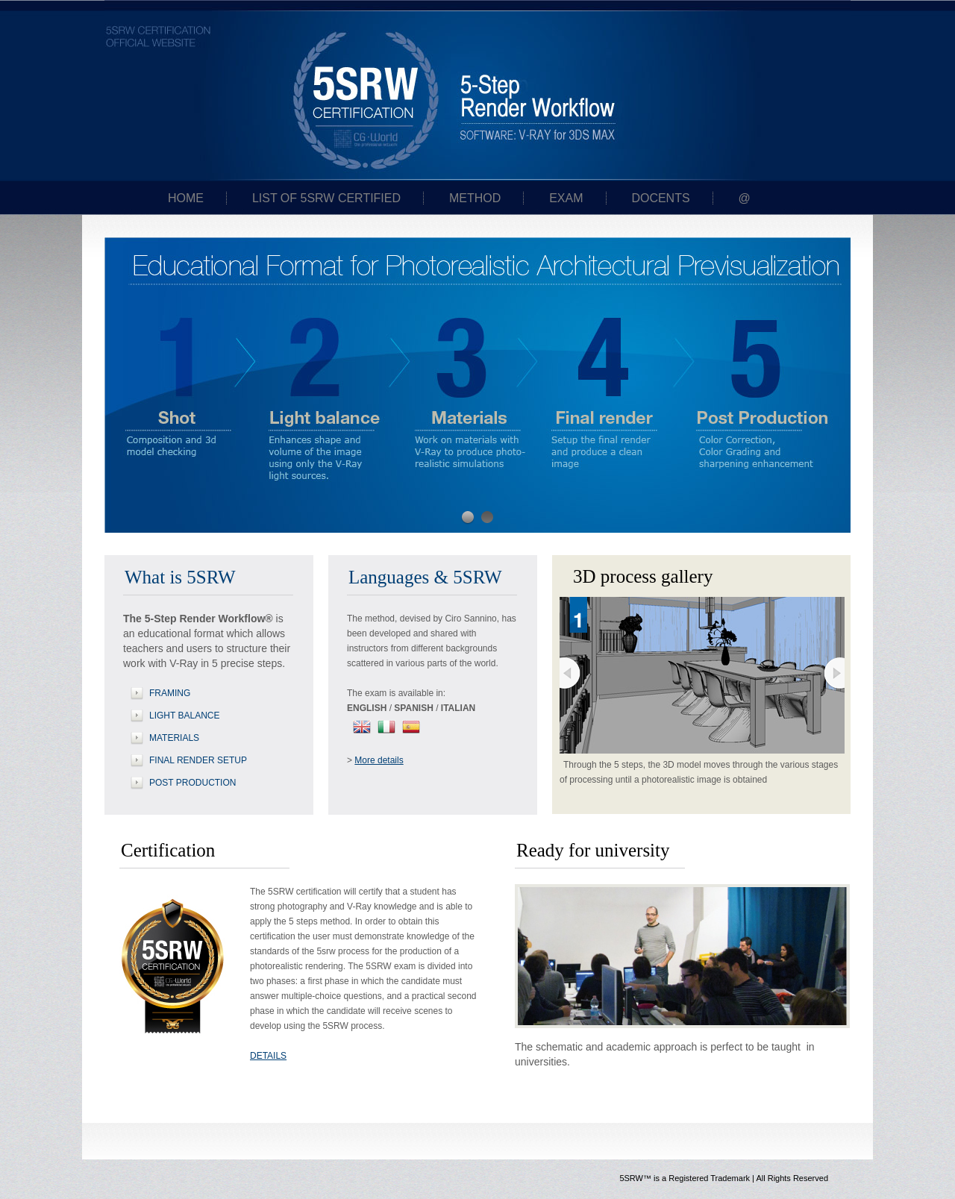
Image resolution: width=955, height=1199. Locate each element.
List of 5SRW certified (326, 198)
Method (475, 198)
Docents (660, 198)
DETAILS (268, 1056)
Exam (566, 198)
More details (378, 760)
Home (186, 198)
